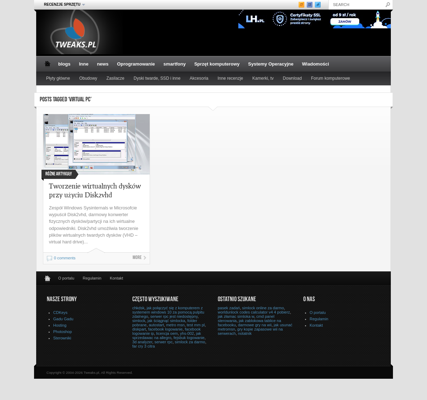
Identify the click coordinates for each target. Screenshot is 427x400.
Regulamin (92, 278)
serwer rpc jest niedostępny (174, 316)
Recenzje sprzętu (62, 4)
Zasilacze (115, 78)
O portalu (66, 278)
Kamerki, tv (263, 78)
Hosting (59, 325)
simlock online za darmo (263, 308)
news (103, 64)
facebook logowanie (165, 329)
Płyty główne (58, 78)
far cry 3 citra (143, 346)
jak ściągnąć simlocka (166, 321)
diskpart (139, 329)
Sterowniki (62, 338)
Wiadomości (315, 64)
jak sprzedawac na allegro (166, 335)
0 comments (65, 258)
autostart (156, 325)
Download (292, 78)
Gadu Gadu (63, 319)
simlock (138, 321)
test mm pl (196, 325)
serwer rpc (163, 342)
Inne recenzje (230, 78)
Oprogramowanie (136, 64)
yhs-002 (187, 333)
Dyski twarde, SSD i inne (157, 78)
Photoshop (62, 331)
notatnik (245, 333)
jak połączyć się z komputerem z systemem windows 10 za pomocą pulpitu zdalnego (168, 312)
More (137, 257)
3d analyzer (142, 342)
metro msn (175, 325)
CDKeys (60, 312)
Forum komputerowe (330, 78)
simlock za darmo (190, 342)
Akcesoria (199, 78)
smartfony (174, 64)
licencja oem (167, 333)
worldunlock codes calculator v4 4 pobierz (254, 312)
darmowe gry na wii (255, 325)
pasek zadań (229, 308)
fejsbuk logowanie (188, 338)
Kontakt (116, 278)
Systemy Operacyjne (271, 64)
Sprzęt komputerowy (217, 64)
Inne (84, 64)
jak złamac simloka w (236, 316)
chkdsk (138, 308)
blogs (64, 64)
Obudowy (88, 78)
